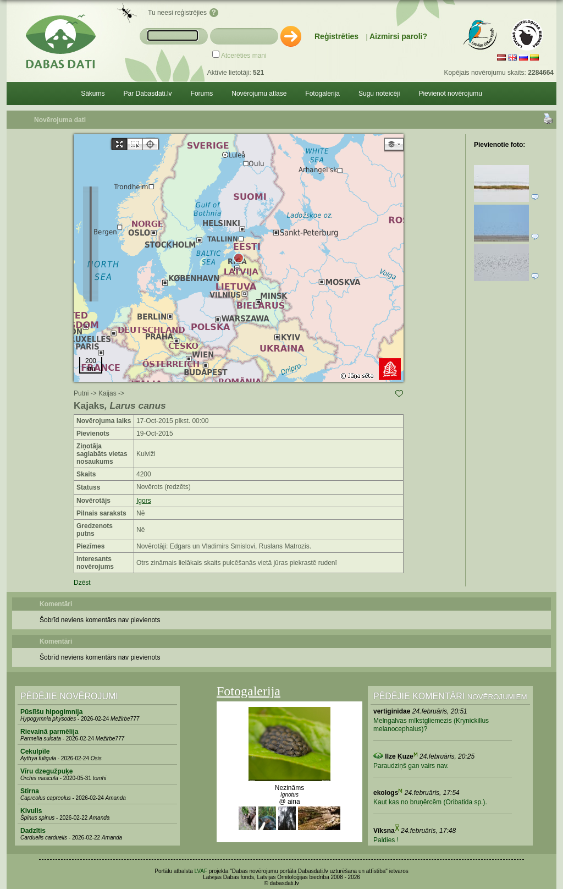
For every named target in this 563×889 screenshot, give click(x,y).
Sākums (92, 93)
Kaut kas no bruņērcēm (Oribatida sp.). (430, 802)
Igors (143, 500)
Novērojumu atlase (258, 93)
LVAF (201, 871)
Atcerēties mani (244, 55)
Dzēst (82, 582)
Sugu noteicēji (379, 93)
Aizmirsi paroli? (398, 36)
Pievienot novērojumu (450, 93)
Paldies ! (386, 840)
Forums (202, 93)
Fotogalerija (322, 93)
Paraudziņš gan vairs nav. (411, 766)
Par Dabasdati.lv (148, 93)
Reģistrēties (336, 36)
